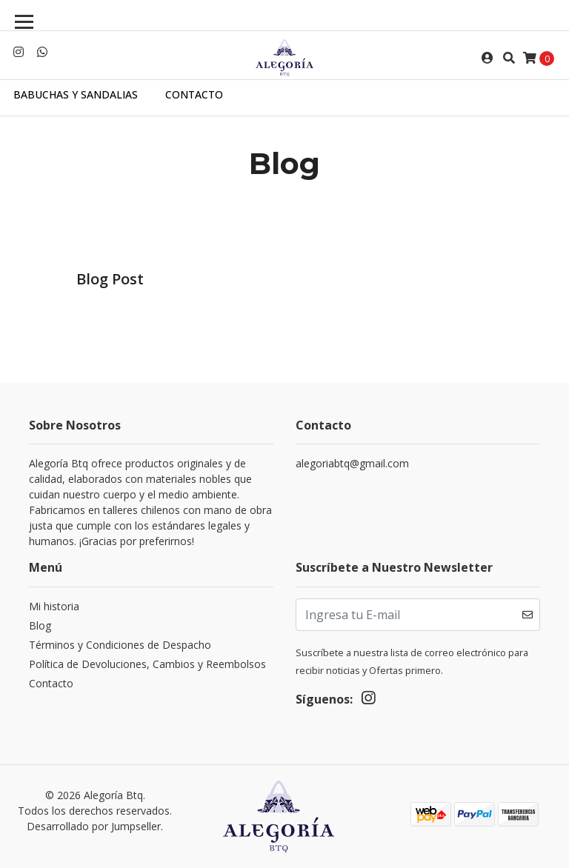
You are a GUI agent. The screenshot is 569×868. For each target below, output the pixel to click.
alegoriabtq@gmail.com (352, 463)
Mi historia (54, 606)
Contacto (194, 94)
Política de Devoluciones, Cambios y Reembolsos (147, 664)
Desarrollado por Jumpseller (94, 826)
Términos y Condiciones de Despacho (120, 645)
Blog (40, 625)
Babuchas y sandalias (75, 94)
